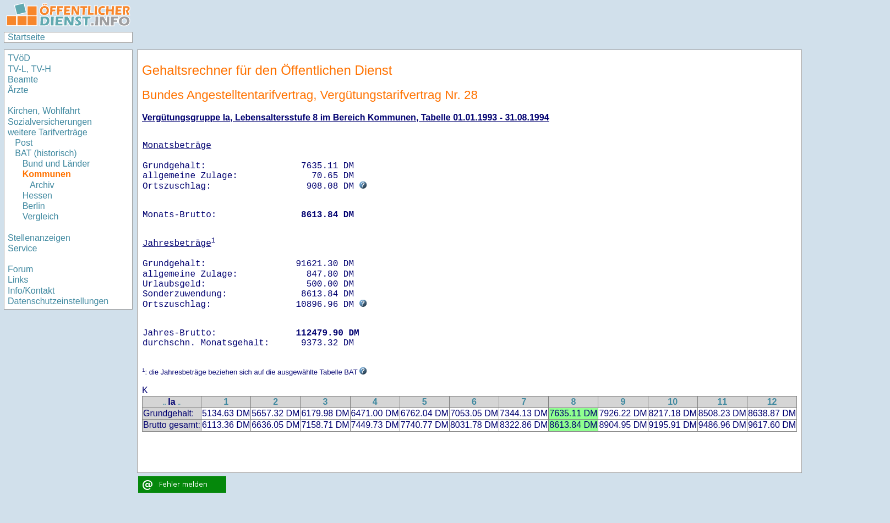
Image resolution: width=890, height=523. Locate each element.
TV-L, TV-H (29, 69)
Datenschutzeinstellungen (58, 301)
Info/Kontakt (31, 290)
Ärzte (18, 90)
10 (673, 401)
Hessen (37, 195)
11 (722, 401)
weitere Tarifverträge (48, 132)
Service (22, 248)
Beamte (23, 79)
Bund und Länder (56, 163)
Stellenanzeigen (39, 238)
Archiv (42, 185)
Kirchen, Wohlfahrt (44, 110)
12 (772, 401)
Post (23, 142)
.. (164, 403)
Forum (20, 269)
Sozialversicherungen (50, 121)
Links (18, 279)
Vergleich (41, 216)
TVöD (19, 58)
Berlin (34, 206)
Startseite (26, 37)
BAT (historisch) (46, 153)
